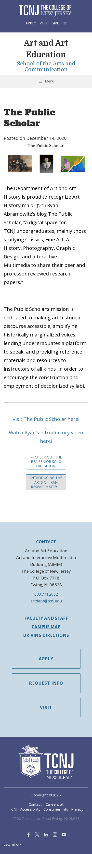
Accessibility (30, 809)
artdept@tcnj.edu (46, 601)
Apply (31, 23)
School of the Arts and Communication (46, 66)
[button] (64, 23)
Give (55, 23)
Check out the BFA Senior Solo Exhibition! (46, 461)
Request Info (46, 683)
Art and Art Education (46, 49)
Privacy (77, 809)
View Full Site (12, 845)
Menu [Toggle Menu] (46, 81)
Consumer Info (55, 809)
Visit (44, 23)
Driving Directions (46, 635)
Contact (35, 804)
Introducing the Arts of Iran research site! (46, 482)
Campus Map (46, 627)
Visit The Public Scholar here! (46, 419)
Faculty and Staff (46, 618)
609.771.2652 (46, 594)
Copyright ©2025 (46, 795)
